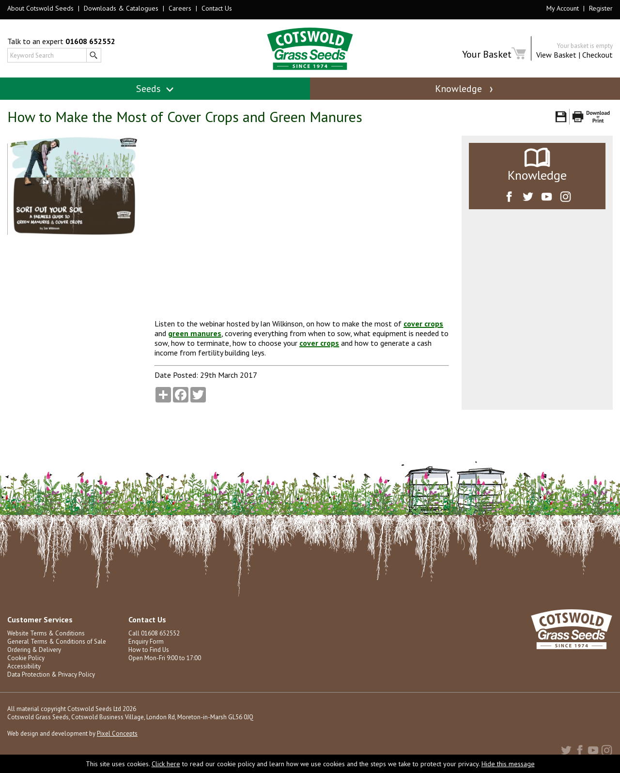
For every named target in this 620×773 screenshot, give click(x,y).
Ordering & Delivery (34, 650)
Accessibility (24, 666)
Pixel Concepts (117, 733)
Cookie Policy (26, 658)
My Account (562, 8)
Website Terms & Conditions (46, 633)
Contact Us (217, 8)
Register (601, 8)
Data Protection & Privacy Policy (51, 674)
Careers (180, 8)
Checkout (597, 55)
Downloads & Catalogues (121, 8)
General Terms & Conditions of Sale (56, 641)
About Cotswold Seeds (40, 8)
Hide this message (508, 763)
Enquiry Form (146, 641)
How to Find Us (148, 650)
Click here (166, 763)
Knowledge (465, 88)
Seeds (155, 88)
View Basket (556, 55)
